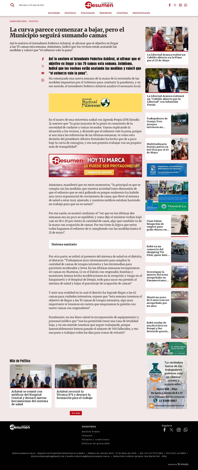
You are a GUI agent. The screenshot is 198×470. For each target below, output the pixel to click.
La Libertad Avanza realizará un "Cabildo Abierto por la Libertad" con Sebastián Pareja (165, 100)
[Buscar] (12, 5)
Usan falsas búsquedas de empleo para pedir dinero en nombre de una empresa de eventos (157, 229)
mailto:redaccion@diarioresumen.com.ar (88, 456)
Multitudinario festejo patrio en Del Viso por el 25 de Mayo (158, 148)
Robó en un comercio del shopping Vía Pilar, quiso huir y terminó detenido (158, 253)
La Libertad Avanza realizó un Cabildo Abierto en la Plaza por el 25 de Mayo (166, 57)
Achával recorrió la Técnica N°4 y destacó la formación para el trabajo (74, 395)
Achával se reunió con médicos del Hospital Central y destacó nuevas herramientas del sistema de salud (29, 398)
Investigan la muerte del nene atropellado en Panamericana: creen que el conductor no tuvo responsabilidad (157, 281)
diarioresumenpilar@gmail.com (47, 456)
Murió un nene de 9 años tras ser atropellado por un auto (158, 301)
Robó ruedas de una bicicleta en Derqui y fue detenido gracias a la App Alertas (158, 328)
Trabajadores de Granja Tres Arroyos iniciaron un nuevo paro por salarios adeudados (157, 127)
